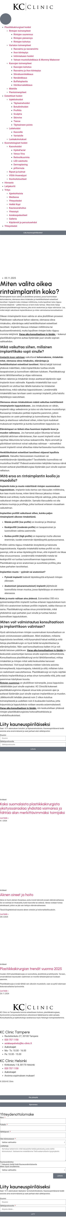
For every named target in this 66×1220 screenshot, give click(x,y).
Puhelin (3, 1125)
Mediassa (14, 197)
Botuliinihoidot (21, 106)
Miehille (13, 88)
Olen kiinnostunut (7, 1139)
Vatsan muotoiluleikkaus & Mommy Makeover (37, 59)
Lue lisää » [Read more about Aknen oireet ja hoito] (4, 914)
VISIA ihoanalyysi (18, 175)
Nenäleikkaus (20, 77)
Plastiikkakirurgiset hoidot (18, 27)
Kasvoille (18, 132)
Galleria (13, 218)
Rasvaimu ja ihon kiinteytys (27, 70)
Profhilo (18, 110)
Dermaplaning (21, 164)
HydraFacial (19, 150)
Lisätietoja (4, 1146)
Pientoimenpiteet (17, 92)
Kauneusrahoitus (17, 208)
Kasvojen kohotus (22, 67)
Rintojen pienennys (23, 38)
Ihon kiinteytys (21, 52)
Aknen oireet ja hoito (16, 895)
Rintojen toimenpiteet (20, 30)
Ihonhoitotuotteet (18, 179)
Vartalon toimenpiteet (20, 45)
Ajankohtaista (16, 193)
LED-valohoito (21, 161)
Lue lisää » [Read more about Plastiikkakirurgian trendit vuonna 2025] (4, 991)
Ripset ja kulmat (17, 171)
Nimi (2, 1117)
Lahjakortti (10, 186)
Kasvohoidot (15, 146)
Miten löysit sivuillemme (9, 1166)
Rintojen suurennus (23, 34)
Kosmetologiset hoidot (16, 143)
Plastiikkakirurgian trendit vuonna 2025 (31, 969)
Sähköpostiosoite (7, 741)
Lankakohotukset (17, 139)
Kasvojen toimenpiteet (20, 63)
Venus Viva (19, 153)
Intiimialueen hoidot (24, 56)
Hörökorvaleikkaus (23, 85)
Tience (17, 121)
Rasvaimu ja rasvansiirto (26, 49)
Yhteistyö (14, 211)
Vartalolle (18, 135)
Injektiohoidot (16, 99)
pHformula (19, 168)
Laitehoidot (14, 128)
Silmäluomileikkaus (23, 74)
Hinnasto (9, 182)
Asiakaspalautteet (18, 215)
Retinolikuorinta (21, 157)
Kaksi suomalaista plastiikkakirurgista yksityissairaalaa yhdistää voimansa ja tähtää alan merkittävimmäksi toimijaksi (32, 808)
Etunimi (3, 735)
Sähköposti (4, 1132)
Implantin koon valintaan (12, 357)
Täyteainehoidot (22, 103)
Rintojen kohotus (22, 41)
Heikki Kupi (14, 204)
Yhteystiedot (15, 200)
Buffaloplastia (21, 81)
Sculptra (18, 114)
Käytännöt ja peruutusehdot (23, 222)
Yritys (7, 190)
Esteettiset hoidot (13, 96)
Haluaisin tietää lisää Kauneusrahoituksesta (19, 1164)
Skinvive (18, 117)
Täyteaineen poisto (23, 124)
